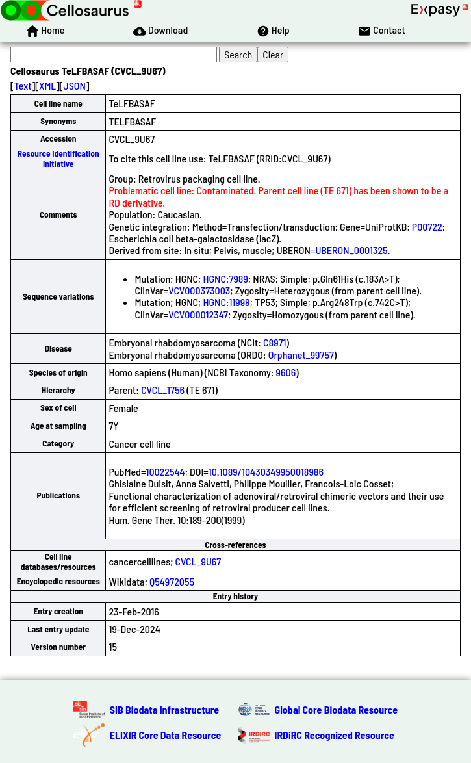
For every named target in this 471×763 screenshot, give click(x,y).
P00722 (427, 226)
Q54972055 (171, 581)
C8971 (274, 342)
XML (47, 85)
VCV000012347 (198, 314)
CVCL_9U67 (198, 561)
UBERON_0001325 (351, 250)
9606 (286, 372)
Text (23, 85)
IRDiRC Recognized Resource (334, 735)
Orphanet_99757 (301, 354)
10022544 (165, 471)
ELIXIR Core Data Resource (166, 735)
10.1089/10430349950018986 (266, 471)
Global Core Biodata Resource (336, 709)
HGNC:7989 (225, 278)
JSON (75, 85)
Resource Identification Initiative (58, 158)
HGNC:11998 (226, 302)
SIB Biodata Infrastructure (164, 709)
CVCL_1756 (163, 389)
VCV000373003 (199, 290)
